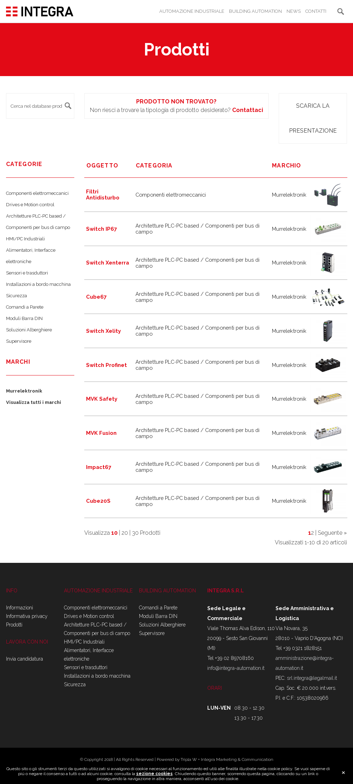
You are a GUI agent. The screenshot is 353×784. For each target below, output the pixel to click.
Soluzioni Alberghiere (29, 329)
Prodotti (14, 625)
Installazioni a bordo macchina (38, 284)
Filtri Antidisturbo (102, 194)
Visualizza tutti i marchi (33, 402)
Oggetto (102, 165)
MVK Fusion (101, 433)
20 (125, 532)
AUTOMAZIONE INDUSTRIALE (191, 11)
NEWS (294, 11)
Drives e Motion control (30, 204)
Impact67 (98, 467)
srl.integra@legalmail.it (312, 678)
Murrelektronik (24, 391)
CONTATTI (315, 11)
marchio (286, 165)
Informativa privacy (27, 616)
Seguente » (332, 532)
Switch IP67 (101, 229)
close (343, 773)
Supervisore (18, 341)
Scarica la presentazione (313, 118)
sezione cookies (154, 774)
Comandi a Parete (24, 307)
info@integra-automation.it (235, 668)
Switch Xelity (103, 331)
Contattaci (247, 110)
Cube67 (96, 297)
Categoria (154, 165)
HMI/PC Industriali (25, 238)
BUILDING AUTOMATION (255, 11)
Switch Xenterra (107, 263)
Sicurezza (16, 295)
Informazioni (19, 607)
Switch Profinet (106, 365)
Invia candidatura (24, 659)
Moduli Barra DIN (24, 318)
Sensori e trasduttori (27, 273)
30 (135, 532)
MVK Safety (101, 399)
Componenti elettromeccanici (37, 193)
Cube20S (98, 501)
